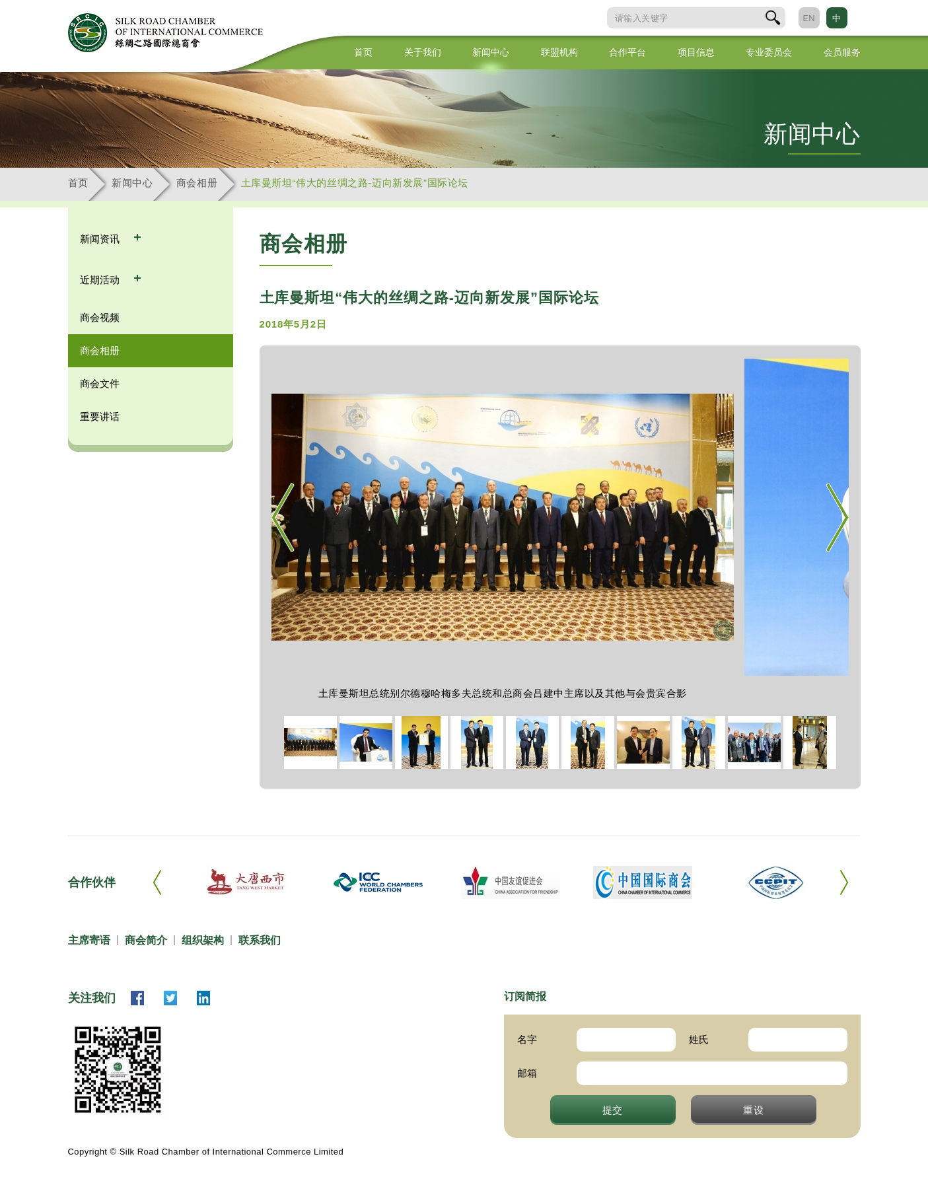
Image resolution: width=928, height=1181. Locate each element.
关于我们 (422, 52)
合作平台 (627, 52)
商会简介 (146, 940)
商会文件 (100, 383)
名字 (527, 1039)
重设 (753, 1109)
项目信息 (696, 52)
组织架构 (203, 940)
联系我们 (259, 940)
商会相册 (197, 182)
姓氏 (699, 1039)
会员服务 (842, 52)
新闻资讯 (101, 238)
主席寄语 (89, 940)
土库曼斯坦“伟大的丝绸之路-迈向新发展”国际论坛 (354, 182)
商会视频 (100, 317)
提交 (613, 1109)
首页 (363, 52)
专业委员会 (769, 52)
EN (808, 18)
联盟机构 (559, 52)
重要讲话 (100, 416)
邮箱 (527, 1073)
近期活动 (101, 279)
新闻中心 (490, 52)
